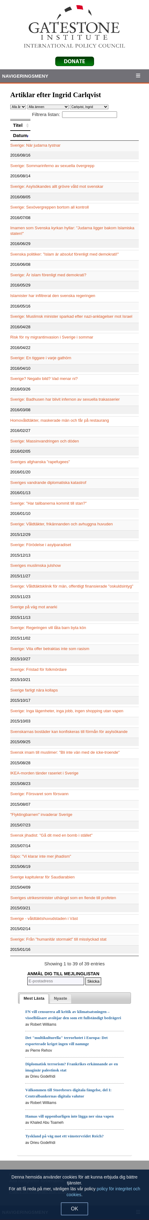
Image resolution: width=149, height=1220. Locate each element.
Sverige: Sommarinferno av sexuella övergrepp (52, 165)
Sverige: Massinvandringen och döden (44, 441)
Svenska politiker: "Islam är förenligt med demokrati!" (64, 254)
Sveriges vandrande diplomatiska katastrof (48, 482)
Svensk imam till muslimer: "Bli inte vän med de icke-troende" (65, 752)
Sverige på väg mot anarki (33, 607)
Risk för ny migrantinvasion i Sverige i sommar (51, 337)
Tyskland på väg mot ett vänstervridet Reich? (64, 1136)
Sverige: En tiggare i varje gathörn (40, 358)
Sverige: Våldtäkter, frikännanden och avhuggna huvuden (61, 524)
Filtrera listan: (74, 114)
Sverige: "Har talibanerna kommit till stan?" (48, 503)
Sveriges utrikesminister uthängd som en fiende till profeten (63, 897)
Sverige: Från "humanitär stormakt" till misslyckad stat (58, 939)
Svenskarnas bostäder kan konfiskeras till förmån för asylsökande (69, 731)
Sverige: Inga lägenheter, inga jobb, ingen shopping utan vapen (66, 711)
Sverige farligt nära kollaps (34, 690)
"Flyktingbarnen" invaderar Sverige (41, 814)
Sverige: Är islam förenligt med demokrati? (48, 275)
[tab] (34, 999)
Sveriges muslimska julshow (35, 565)
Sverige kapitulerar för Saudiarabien (42, 877)
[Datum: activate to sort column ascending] (20, 135)
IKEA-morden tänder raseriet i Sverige (44, 773)
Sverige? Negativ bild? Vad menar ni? (44, 378)
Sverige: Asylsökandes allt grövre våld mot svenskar (56, 186)
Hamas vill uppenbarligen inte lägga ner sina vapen (69, 1116)
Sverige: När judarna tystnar (35, 145)
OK (74, 1208)
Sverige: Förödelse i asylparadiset (40, 544)
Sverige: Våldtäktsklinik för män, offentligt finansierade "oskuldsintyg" (71, 586)
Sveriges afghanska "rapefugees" (40, 461)
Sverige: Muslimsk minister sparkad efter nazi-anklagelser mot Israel (71, 316)
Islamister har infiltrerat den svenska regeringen (52, 295)
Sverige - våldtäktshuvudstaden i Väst (44, 918)
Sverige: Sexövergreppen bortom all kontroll (49, 207)
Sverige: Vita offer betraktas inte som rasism (49, 648)
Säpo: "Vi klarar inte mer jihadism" (40, 856)
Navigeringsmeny (25, 76)
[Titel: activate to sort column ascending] (20, 125)
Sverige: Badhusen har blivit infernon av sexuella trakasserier (65, 399)
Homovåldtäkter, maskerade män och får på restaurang (59, 420)
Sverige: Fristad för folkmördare (38, 669)
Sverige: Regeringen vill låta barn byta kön (48, 627)
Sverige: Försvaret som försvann (39, 793)
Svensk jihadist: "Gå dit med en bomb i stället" (51, 835)
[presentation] (34, 998)
